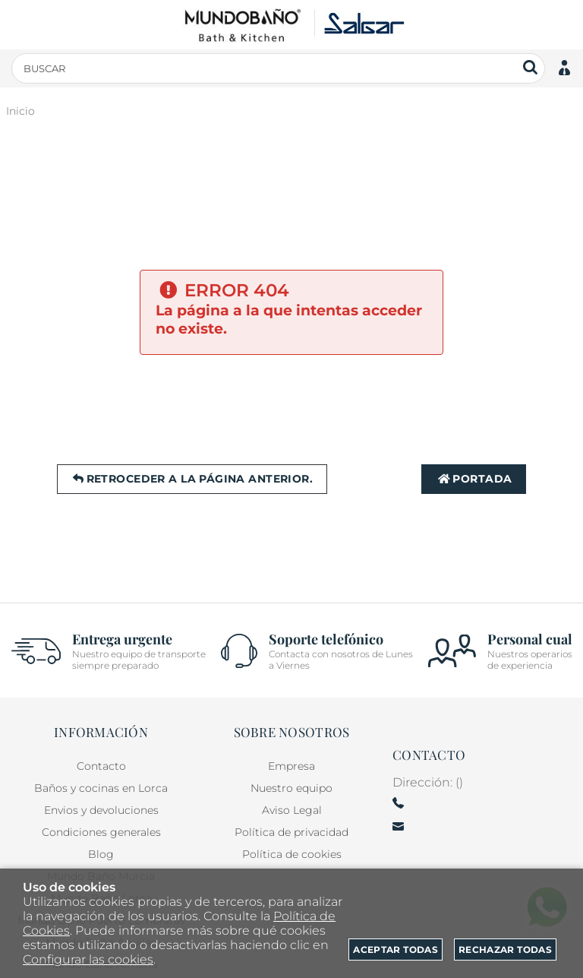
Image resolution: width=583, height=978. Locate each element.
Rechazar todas (505, 949)
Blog (101, 854)
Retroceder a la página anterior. (192, 479)
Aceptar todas (395, 949)
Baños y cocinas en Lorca (101, 788)
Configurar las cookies (88, 959)
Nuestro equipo (291, 788)
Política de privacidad (291, 832)
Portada (474, 479)
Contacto (101, 766)
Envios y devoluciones (101, 810)
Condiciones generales (101, 832)
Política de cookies (292, 854)
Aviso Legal (292, 810)
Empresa (291, 766)
